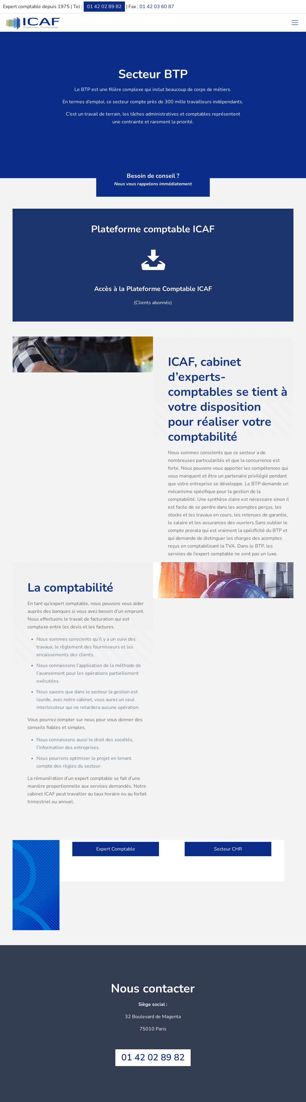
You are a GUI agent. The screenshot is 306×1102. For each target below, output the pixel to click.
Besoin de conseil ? (153, 180)
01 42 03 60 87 (157, 6)
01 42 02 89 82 (104, 6)
